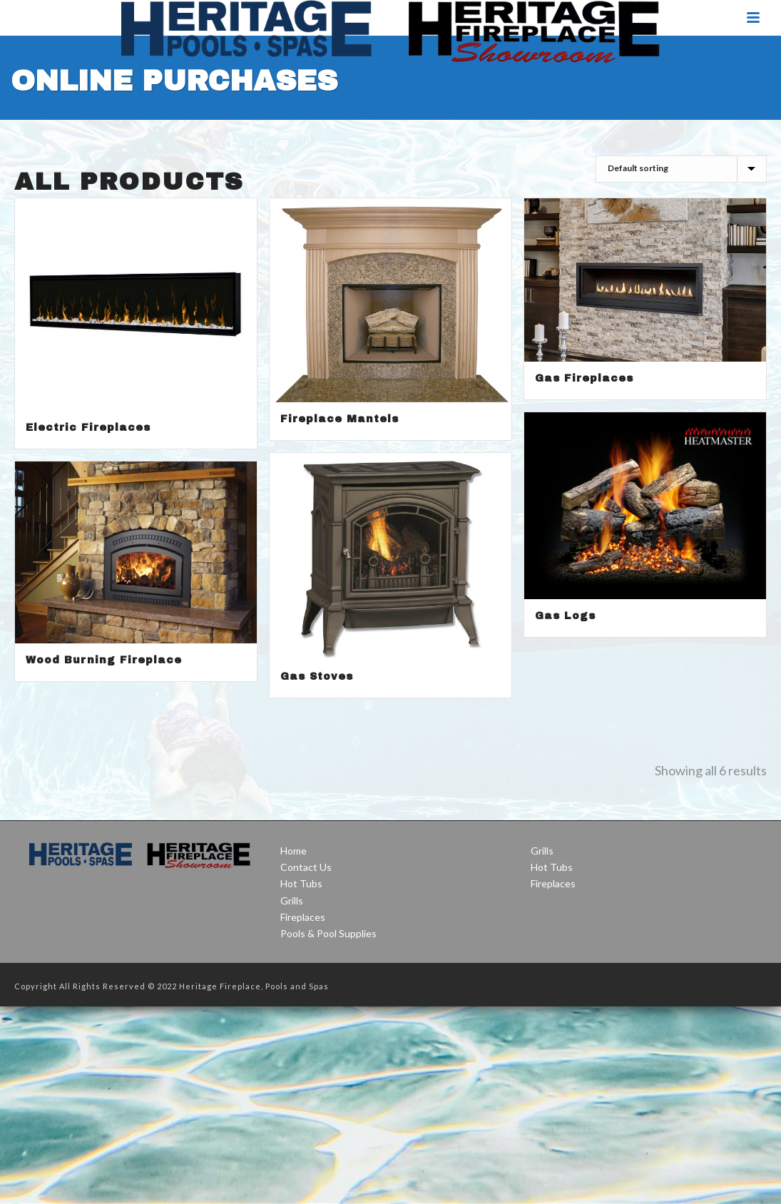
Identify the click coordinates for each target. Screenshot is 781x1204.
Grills (291, 900)
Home (293, 851)
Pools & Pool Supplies (328, 933)
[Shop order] (681, 169)
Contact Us (306, 867)
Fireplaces (302, 917)
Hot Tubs (301, 883)
